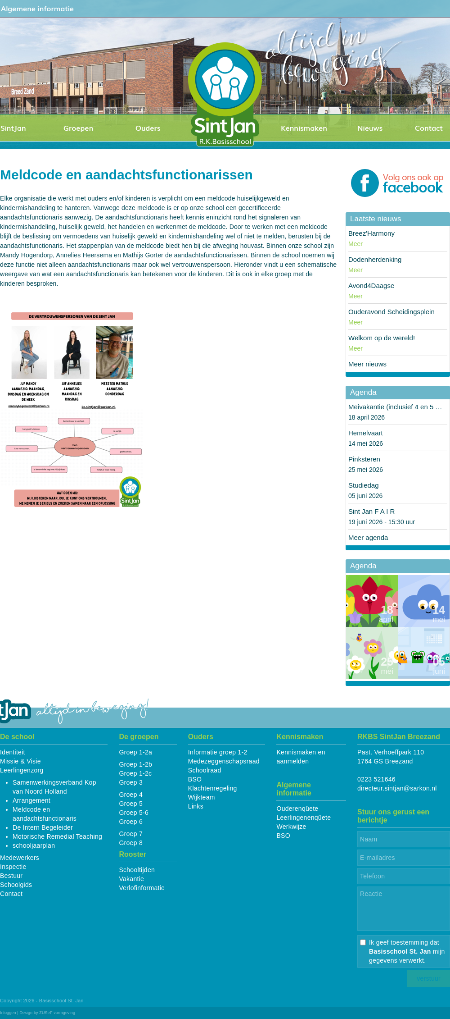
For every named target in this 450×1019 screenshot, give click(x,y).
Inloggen (8, 1012)
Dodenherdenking (374, 259)
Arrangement (31, 800)
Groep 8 (131, 842)
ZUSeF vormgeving (57, 1012)
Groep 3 (131, 782)
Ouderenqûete (297, 808)
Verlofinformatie (142, 887)
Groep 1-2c (135, 773)
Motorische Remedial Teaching (57, 836)
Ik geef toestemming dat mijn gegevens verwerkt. (407, 951)
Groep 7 (131, 833)
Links (195, 806)
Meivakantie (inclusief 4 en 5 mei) (398, 407)
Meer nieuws (367, 364)
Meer (355, 243)
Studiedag (363, 485)
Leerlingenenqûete (303, 817)
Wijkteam (201, 797)
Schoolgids (16, 884)
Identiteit (12, 752)
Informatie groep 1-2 (218, 752)
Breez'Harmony (371, 233)
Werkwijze (291, 826)
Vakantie (131, 878)
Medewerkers (19, 857)
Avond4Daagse (371, 285)
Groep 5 (131, 803)
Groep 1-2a (135, 752)
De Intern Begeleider (43, 827)
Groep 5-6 (133, 812)
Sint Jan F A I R (371, 511)
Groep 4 (131, 794)
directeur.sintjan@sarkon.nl (397, 788)
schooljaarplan (34, 845)
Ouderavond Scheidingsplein (391, 311)
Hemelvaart (365, 433)
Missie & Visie (20, 761)
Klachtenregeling (212, 788)
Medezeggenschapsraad (224, 761)
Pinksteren (364, 459)
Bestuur (11, 875)
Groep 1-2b (135, 764)
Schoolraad (204, 770)
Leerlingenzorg (22, 770)
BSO (195, 779)
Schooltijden (137, 869)
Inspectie (13, 866)
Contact (11, 893)
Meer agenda (368, 537)
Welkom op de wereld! (381, 338)
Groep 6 (131, 821)
